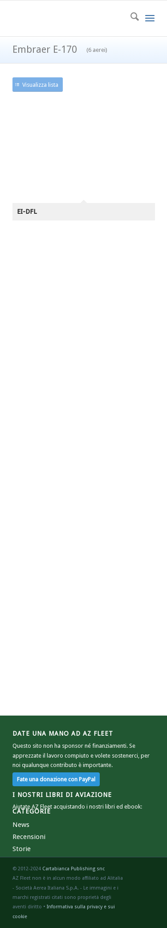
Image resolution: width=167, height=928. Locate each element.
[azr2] (69, 18)
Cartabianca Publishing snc (73, 869)
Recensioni (28, 837)
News (20, 825)
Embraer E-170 (59, 49)
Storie (21, 849)
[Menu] (150, 18)
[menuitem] (130, 18)
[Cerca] (130, 18)
